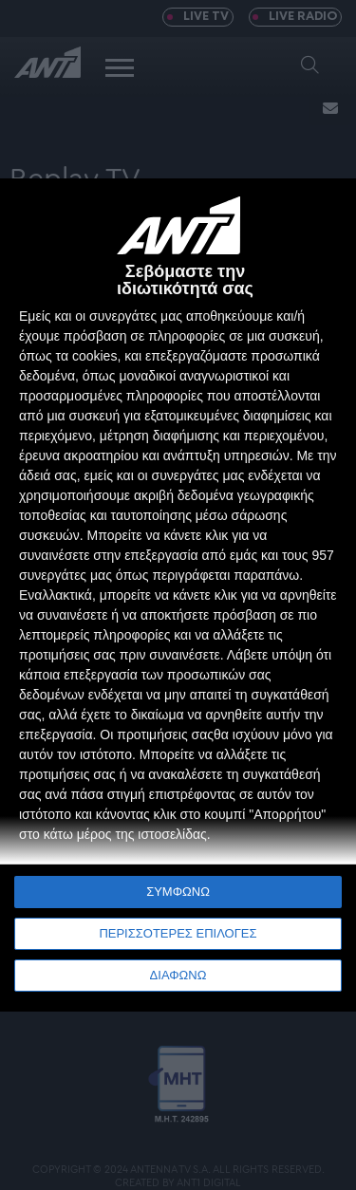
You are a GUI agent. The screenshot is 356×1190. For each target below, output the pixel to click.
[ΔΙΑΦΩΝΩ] (322, 212)
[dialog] (178, 595)
